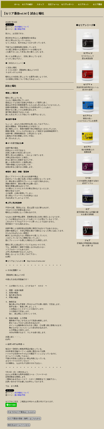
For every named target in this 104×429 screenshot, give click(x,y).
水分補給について (21, 27)
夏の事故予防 (19, 29)
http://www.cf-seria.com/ (36, 261)
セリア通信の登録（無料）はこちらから (24, 418)
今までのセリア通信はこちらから (21, 412)
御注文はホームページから (19, 425)
